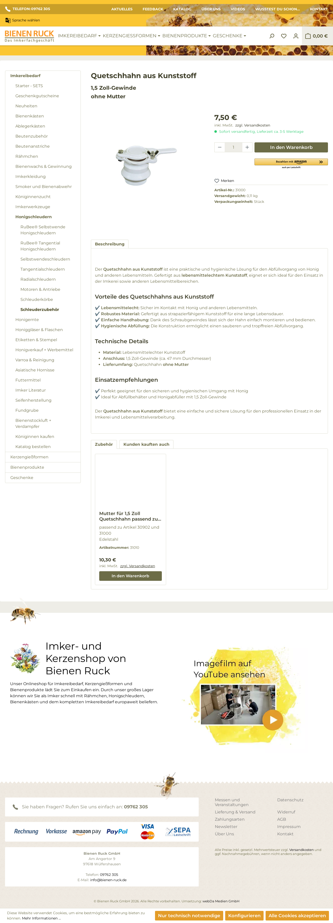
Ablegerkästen (30, 126)
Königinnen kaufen (34, 436)
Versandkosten (301, 850)
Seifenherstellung (33, 400)
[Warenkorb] (316, 36)
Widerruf (286, 812)
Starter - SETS (29, 85)
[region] (148, 171)
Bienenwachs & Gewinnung (43, 166)
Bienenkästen (29, 116)
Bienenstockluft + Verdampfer (33, 423)
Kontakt (319, 9)
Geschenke (21, 477)
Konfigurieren (244, 915)
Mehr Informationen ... (41, 918)
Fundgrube (27, 410)
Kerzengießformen (29, 457)
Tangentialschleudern (42, 269)
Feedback (153, 9)
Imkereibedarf (25, 75)
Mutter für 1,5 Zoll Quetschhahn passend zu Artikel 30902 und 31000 (128, 516)
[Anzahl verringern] (219, 147)
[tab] (110, 244)
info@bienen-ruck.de (108, 880)
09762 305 (136, 807)
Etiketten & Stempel (36, 339)
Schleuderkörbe (36, 299)
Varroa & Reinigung (34, 360)
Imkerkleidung (30, 176)
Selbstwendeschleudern (45, 259)
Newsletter (226, 826)
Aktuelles (122, 9)
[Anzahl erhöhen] (247, 147)
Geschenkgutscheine (37, 95)
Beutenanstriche (32, 146)
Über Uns (211, 9)
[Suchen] (272, 36)
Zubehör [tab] (104, 444)
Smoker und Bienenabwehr (43, 186)
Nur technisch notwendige (189, 915)
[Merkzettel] (284, 36)
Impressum (289, 826)
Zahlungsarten (230, 819)
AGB (281, 819)
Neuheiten (26, 106)
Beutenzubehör (31, 136)
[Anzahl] (233, 147)
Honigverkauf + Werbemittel (44, 349)
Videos (238, 9)
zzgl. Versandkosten (252, 125)
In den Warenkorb (291, 147)
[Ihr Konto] (296, 36)
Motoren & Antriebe (40, 289)
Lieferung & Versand (235, 812)
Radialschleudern (38, 279)
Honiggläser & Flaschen (39, 329)
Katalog (182, 9)
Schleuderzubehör (39, 309)
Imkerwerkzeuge (32, 206)
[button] (291, 163)
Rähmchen (26, 156)
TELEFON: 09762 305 (27, 9)
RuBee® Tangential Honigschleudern (40, 246)
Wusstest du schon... (277, 9)
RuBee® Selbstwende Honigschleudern (42, 230)
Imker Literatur (30, 390)
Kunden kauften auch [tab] (146, 444)
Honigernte (27, 319)
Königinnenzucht (33, 196)
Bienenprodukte (27, 467)
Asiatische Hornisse (35, 370)
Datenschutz (290, 800)
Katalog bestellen (33, 446)
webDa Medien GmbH (221, 901)
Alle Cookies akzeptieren (297, 915)
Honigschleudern (33, 216)
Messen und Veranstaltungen (232, 802)
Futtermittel (28, 380)
